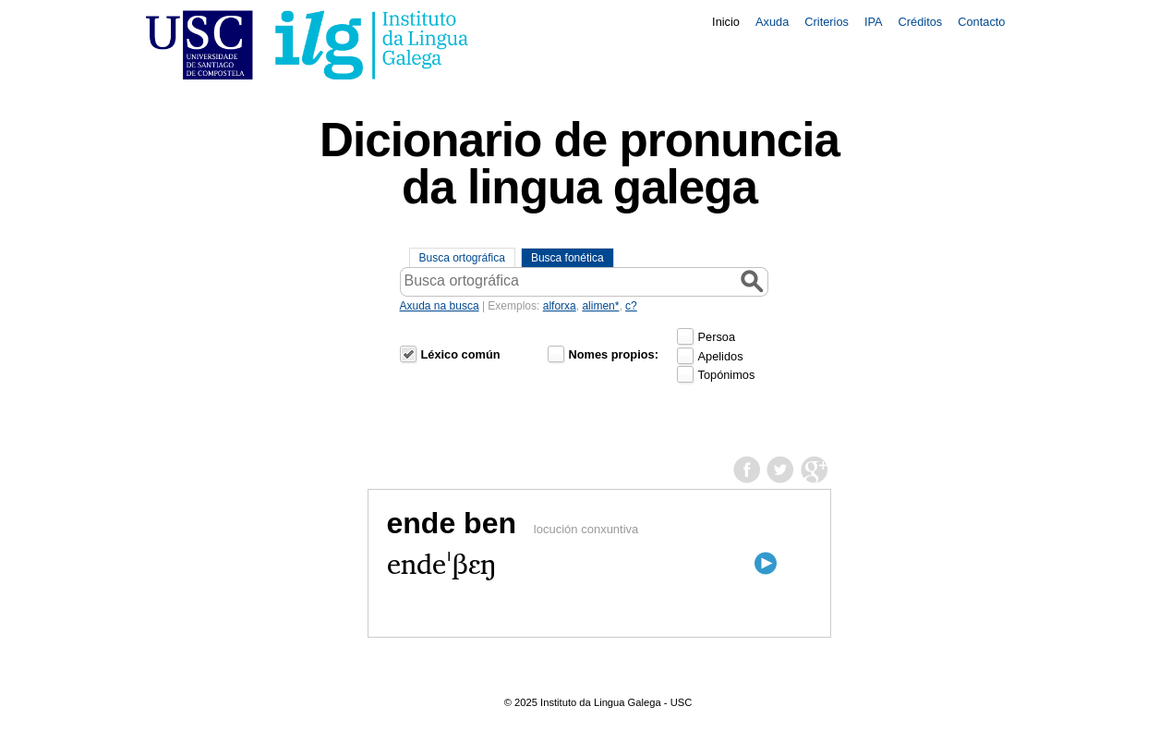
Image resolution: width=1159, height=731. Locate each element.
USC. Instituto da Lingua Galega (307, 44)
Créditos (921, 22)
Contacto (981, 22)
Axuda (772, 22)
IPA (873, 22)
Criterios (826, 22)
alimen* (600, 305)
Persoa (717, 337)
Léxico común (461, 354)
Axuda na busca (439, 305)
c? (631, 305)
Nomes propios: (613, 354)
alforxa (559, 305)
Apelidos (720, 356)
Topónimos (726, 375)
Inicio (726, 22)
